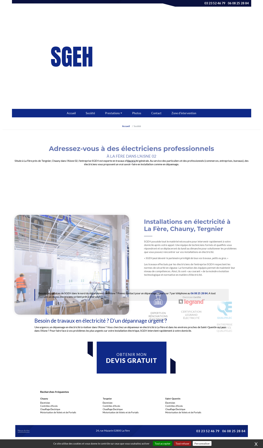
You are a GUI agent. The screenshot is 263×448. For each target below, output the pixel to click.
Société (90, 113)
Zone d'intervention (183, 113)
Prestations (112, 113)
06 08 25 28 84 (238, 3)
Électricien (45, 402)
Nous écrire (24, 430)
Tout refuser (182, 443)
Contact (156, 113)
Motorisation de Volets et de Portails (58, 412)
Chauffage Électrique (50, 409)
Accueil (71, 113)
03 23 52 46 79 (214, 3)
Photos (136, 113)
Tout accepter (162, 443)
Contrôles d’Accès (49, 406)
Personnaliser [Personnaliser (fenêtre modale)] (202, 443)
